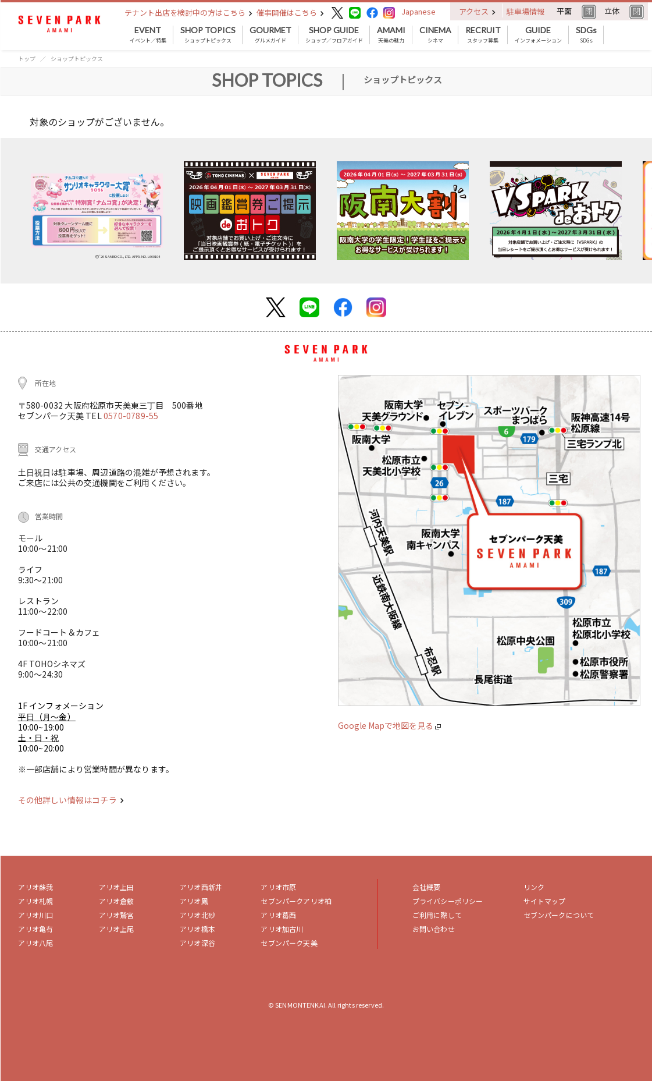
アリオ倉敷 (116, 901)
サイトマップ (544, 901)
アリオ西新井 (201, 887)
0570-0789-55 (131, 415)
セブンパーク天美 (289, 943)
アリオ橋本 (197, 929)
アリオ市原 (278, 887)
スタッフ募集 (483, 35)
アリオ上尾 (116, 929)
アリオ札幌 (36, 901)
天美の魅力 (391, 35)
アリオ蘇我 (36, 887)
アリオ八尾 (36, 943)
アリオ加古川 (282, 929)
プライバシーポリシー (447, 901)
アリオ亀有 (36, 929)
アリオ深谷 (197, 943)
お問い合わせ (433, 929)
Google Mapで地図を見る (389, 725)
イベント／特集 (148, 35)
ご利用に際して (437, 915)
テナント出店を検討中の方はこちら (188, 12)
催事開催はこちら (290, 12)
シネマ (435, 35)
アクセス (477, 11)
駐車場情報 (525, 11)
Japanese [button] (418, 11)
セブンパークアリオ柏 (296, 901)
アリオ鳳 (194, 901)
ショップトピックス (208, 35)
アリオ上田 (116, 887)
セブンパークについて (558, 915)
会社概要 (426, 887)
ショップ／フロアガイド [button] (334, 35)
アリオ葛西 (278, 915)
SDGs (586, 35)
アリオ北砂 (197, 915)
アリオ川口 (36, 915)
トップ (26, 58)
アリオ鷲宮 (116, 915)
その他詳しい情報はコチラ (71, 800)
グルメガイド (270, 35)
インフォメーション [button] (538, 35)
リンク (533, 887)
